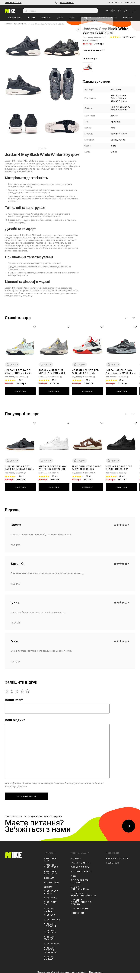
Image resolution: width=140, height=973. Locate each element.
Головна (8, 24)
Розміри (85, 17)
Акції (72, 17)
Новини (76, 856)
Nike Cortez (52, 917)
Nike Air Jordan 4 (50, 923)
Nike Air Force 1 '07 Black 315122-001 (119, 465)
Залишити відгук (26, 794)
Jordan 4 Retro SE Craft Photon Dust (18, 369)
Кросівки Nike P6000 (51, 864)
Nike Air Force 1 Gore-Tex (50, 948)
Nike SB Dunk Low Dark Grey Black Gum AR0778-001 (19, 465)
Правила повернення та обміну (81, 900)
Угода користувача (80, 886)
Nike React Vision (51, 890)
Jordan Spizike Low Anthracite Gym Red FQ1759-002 (119, 369)
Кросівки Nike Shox (50, 870)
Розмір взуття (80, 861)
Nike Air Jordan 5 (50, 929)
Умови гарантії (81, 869)
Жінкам (31, 17)
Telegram (112, 861)
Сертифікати (79, 907)
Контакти (127, 17)
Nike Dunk (50, 896)
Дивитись (20, 389)
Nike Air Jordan (49, 956)
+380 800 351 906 (13, 2)
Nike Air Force (49, 908)
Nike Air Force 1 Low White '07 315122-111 (52, 465)
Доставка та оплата (107, 17)
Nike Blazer (52, 942)
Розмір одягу (80, 865)
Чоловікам (46, 17)
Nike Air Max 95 (49, 936)
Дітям (60, 17)
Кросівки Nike (14, 17)
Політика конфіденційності (83, 892)
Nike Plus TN (50, 901)
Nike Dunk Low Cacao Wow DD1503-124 (86, 465)
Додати (14, 362)
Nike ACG (50, 913)
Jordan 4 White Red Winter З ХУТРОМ (85, 369)
